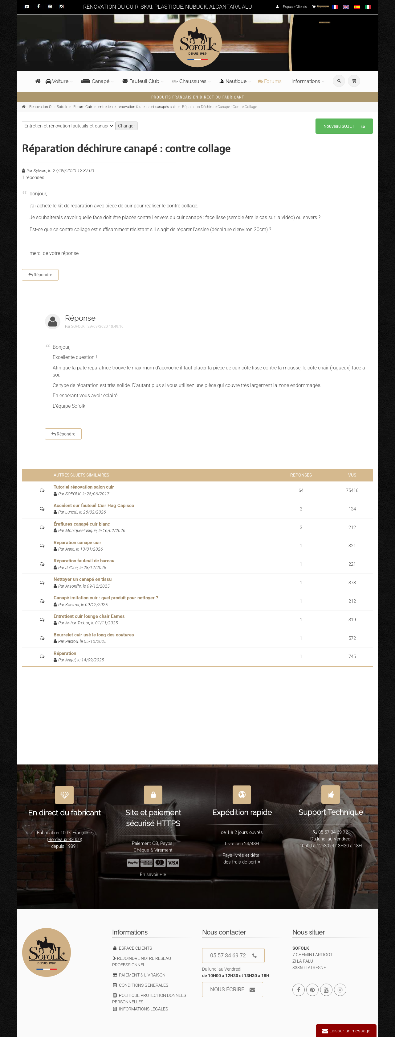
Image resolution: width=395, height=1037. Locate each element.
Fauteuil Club (140, 81)
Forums (270, 81)
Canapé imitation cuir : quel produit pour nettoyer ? (106, 598)
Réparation (65, 653)
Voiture (57, 81)
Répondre (40, 274)
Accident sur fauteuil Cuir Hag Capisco (94, 505)
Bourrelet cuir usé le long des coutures (94, 635)
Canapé (95, 81)
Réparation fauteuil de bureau (84, 561)
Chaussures (189, 81)
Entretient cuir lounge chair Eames (89, 616)
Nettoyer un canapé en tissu (83, 579)
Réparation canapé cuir (77, 542)
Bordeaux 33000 (64, 836)
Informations (305, 81)
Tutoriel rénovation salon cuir (84, 487)
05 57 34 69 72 (233, 955)
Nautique (232, 81)
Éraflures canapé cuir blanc (82, 524)
